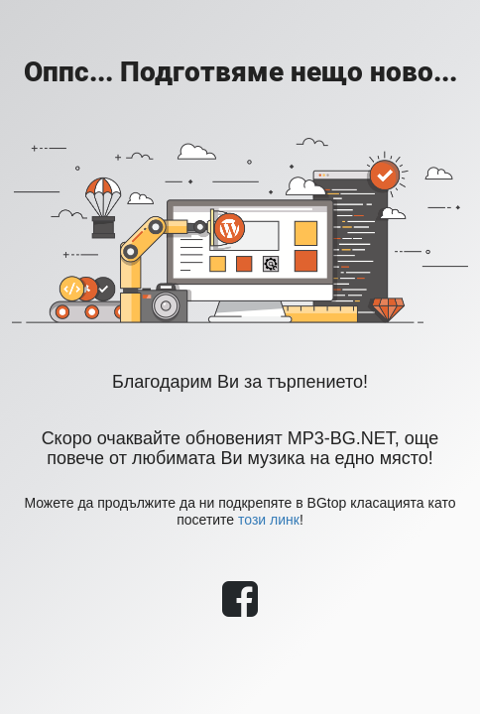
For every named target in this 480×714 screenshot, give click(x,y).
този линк (269, 520)
